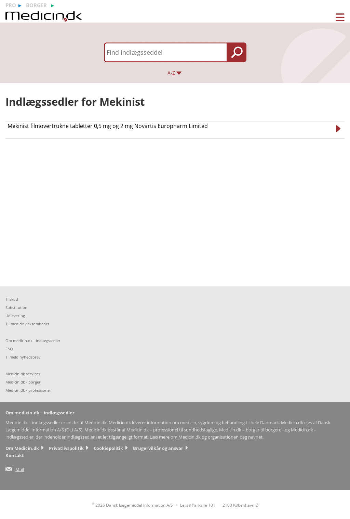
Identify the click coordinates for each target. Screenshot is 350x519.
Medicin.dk (189, 437)
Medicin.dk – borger (239, 430)
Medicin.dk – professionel (152, 430)
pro (10, 5)
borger (36, 5)
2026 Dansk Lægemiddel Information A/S (132, 505)
